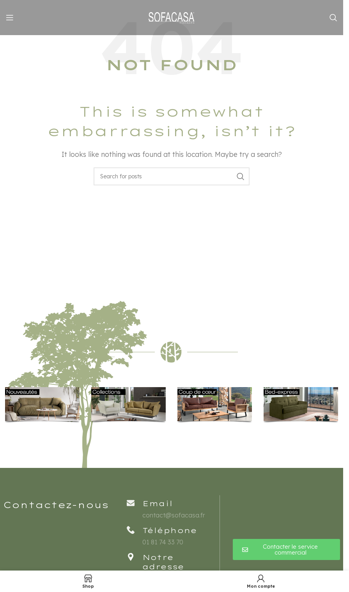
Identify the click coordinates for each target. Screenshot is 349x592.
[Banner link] (42, 405)
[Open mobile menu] (10, 17)
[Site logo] (171, 17)
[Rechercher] (333, 17)
